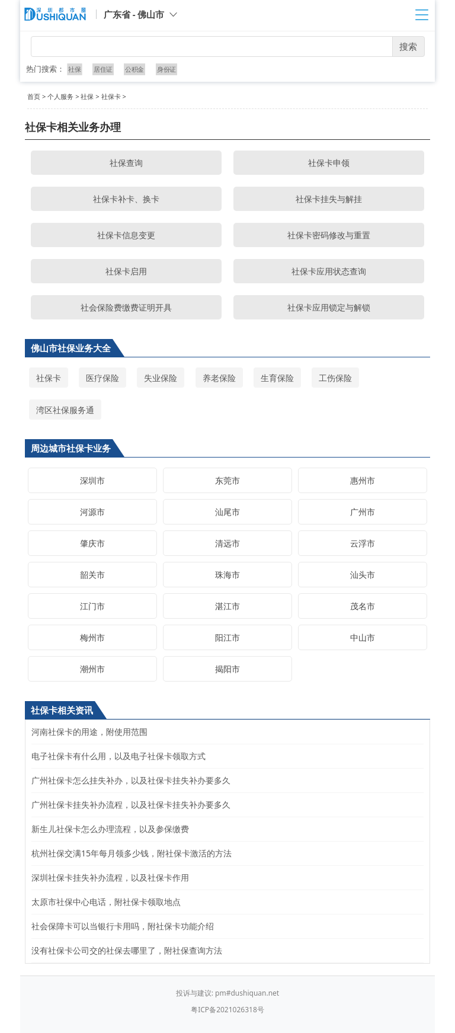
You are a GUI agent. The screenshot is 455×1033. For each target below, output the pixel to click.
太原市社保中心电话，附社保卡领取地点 (106, 901)
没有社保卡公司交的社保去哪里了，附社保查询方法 (126, 950)
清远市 (227, 543)
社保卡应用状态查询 (328, 271)
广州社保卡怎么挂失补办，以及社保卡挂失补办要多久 (130, 780)
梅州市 (92, 637)
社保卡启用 (126, 271)
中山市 (362, 637)
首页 (33, 96)
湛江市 (227, 606)
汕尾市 (227, 511)
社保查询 (126, 162)
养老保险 (219, 377)
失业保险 (160, 377)
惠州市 (362, 480)
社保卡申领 (329, 162)
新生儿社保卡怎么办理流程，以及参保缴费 (110, 828)
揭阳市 (227, 668)
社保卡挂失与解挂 (329, 198)
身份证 (165, 69)
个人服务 (60, 96)
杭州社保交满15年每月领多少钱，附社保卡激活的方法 (131, 853)
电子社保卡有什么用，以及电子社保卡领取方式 (118, 756)
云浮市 (362, 543)
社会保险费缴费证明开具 (126, 307)
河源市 (92, 511)
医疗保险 (102, 377)
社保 (75, 69)
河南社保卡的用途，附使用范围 (89, 731)
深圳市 (92, 480)
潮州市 (92, 668)
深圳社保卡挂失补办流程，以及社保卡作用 (110, 877)
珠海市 (227, 574)
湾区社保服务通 (65, 409)
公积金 (134, 69)
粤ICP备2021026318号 (227, 1010)
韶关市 (92, 574)
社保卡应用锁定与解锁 (328, 307)
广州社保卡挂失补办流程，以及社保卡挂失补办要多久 (130, 804)
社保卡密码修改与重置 (328, 235)
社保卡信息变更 (126, 235)
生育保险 (277, 377)
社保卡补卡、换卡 (126, 198)
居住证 (103, 69)
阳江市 (227, 637)
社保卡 (111, 96)
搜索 (408, 46)
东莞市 (227, 480)
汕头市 (362, 574)
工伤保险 (335, 377)
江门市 (92, 606)
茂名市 (362, 606)
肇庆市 (92, 543)
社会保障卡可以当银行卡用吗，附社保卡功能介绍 (122, 926)
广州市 (362, 511)
